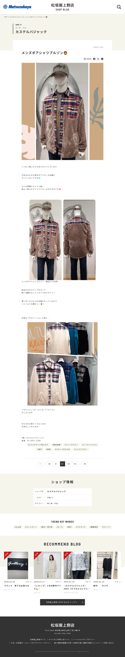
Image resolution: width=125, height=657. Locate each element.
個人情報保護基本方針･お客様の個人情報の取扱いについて (77, 643)
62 (62, 464)
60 (50, 464)
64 (75, 464)
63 (69, 464)
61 (56, 464)
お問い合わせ (109, 643)
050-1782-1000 (64, 633)
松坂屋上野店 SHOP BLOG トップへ (64, 602)
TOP (6, 17)
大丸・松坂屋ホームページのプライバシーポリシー (31, 643)
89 (85, 464)
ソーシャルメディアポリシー (83, 639)
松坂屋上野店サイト (38, 639)
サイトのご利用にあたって (59, 639)
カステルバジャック (17, 17)
